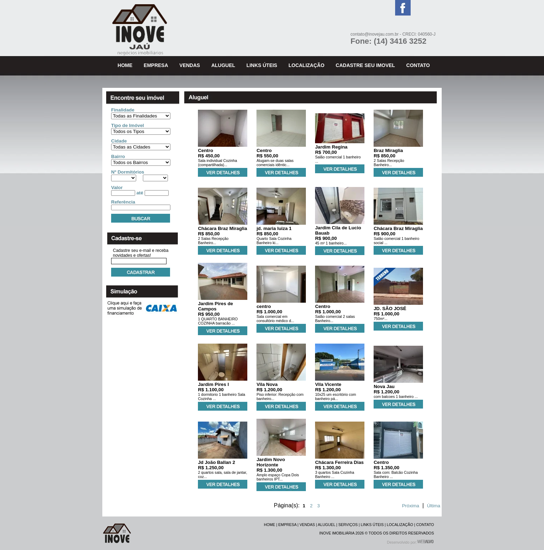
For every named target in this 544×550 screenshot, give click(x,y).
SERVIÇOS (348, 524)
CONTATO (425, 524)
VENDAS (307, 524)
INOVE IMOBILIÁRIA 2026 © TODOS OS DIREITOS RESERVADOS (376, 533)
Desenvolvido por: (410, 542)
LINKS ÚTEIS (372, 524)
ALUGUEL (326, 524)
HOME (269, 524)
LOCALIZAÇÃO (400, 524)
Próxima (410, 505)
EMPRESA (287, 524)
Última (433, 505)
